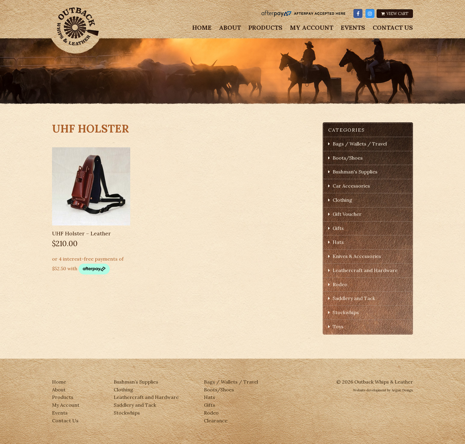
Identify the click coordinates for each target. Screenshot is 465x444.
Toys (338, 326)
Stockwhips (346, 312)
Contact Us (393, 27)
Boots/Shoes (348, 158)
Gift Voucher (347, 214)
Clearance (215, 421)
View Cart (394, 13)
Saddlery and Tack (354, 298)
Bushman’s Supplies (136, 382)
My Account (311, 27)
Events (353, 27)
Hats (338, 242)
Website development (369, 390)
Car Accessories (351, 186)
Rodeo (340, 284)
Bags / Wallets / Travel (360, 144)
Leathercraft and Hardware (365, 270)
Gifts (338, 228)
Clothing (342, 200)
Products (265, 27)
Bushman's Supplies (355, 172)
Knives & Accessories (357, 256)
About (230, 27)
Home (201, 27)
